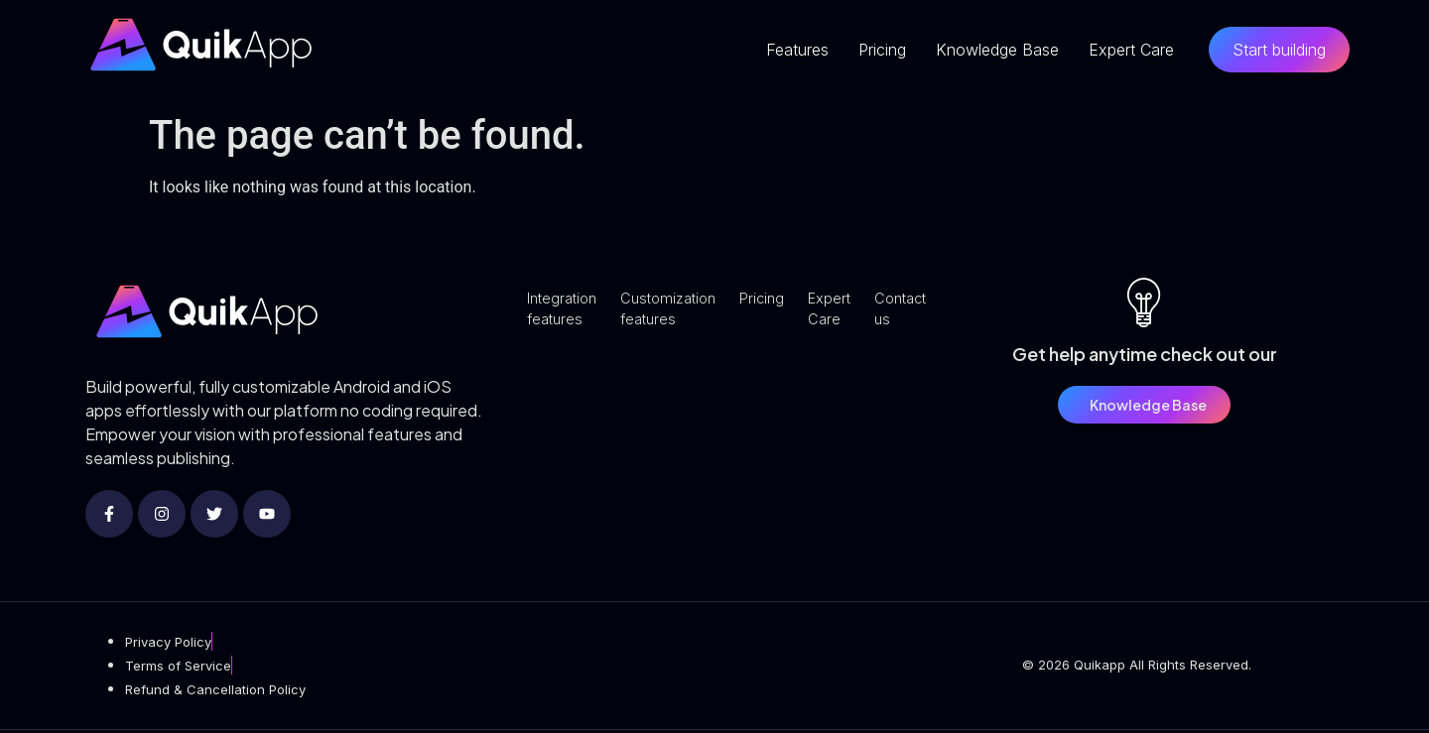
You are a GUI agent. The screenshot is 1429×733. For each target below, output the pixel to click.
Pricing (882, 50)
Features (797, 50)
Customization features (678, 311)
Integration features (565, 311)
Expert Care (1131, 50)
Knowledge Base (997, 50)
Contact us (924, 311)
